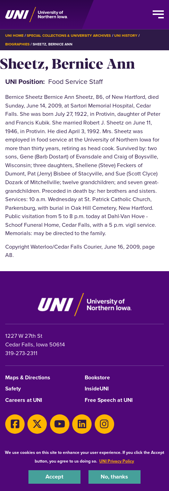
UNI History (125, 35)
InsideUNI (97, 389)
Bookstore (97, 377)
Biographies (17, 44)
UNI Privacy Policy (116, 461)
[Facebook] (15, 424)
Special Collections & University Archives (69, 35)
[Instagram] (104, 424)
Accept (54, 476)
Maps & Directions (27, 377)
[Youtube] (59, 424)
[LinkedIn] (82, 424)
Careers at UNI (23, 400)
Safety (13, 389)
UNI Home (14, 35)
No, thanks (114, 476)
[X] (37, 424)
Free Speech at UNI (109, 400)
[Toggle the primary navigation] (158, 14)
